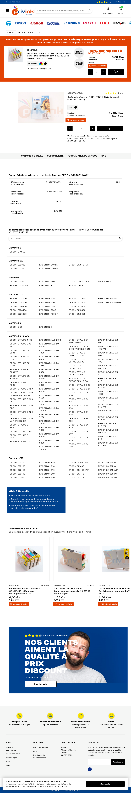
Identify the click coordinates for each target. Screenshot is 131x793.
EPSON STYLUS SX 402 (108, 354)
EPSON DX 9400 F (107, 298)
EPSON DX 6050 (47, 306)
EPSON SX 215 (47, 470)
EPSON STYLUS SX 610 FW (108, 444)
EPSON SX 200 (17, 478)
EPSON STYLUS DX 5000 (49, 370)
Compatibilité (55, 156)
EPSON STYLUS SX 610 (108, 437)
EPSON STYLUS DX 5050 (49, 377)
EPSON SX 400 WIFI (79, 462)
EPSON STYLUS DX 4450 (49, 364)
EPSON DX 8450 (77, 314)
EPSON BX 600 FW (49, 269)
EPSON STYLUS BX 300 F (20, 351)
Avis (103, 156)
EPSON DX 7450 (77, 306)
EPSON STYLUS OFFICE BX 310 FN (78, 367)
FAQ (8, 761)
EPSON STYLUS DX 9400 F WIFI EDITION (79, 347)
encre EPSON (31, 32)
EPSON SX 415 (76, 478)
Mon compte (11, 758)
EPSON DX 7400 (77, 302)
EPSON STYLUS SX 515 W (108, 418)
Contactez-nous (13, 2)
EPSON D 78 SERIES (79, 282)
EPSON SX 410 (76, 474)
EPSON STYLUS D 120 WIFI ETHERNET (21, 419)
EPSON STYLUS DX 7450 (49, 428)
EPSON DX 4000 (18, 298)
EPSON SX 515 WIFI (108, 470)
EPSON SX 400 (47, 478)
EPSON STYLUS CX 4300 (20, 383)
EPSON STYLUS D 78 (20, 431)
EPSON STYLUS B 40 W (20, 345)
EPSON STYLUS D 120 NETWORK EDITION (21, 394)
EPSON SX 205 (47, 462)
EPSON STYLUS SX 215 (79, 439)
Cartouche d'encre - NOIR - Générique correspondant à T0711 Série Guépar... (72, 591)
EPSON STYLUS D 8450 (19, 436)
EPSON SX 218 (47, 474)
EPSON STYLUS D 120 (21, 389)
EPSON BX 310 (17, 269)
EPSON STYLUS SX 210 (79, 432)
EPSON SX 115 (17, 474)
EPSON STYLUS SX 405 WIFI (108, 367)
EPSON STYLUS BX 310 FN (20, 364)
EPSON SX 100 (17, 462)
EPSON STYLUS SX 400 (108, 341)
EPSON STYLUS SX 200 (79, 419)
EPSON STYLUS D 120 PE (21, 400)
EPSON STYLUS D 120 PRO (21, 406)
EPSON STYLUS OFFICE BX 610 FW (78, 379)
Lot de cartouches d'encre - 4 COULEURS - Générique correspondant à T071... (24, 591)
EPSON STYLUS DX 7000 (49, 403)
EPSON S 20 (16, 327)
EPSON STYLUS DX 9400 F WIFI (79, 341)
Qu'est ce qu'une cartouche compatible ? (32, 495)
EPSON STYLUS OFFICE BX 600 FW (78, 373)
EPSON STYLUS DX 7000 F (49, 409)
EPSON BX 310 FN (48, 265)
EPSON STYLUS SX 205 (79, 426)
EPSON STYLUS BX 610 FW (20, 377)
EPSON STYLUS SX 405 (108, 360)
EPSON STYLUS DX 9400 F (49, 448)
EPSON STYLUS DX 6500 (49, 396)
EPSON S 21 (45, 327)
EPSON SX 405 (76, 466)
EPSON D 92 (104, 282)
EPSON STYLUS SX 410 (108, 373)
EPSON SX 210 (47, 466)
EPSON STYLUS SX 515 (108, 412)
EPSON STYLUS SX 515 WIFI (108, 424)
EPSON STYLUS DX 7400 (49, 422)
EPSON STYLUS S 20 (79, 385)
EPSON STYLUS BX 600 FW (20, 370)
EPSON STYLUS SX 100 (79, 394)
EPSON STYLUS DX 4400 (49, 358)
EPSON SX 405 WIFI (79, 470)
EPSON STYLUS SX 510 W (108, 399)
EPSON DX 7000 (47, 310)
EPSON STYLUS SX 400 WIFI (108, 347)
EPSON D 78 (45, 285)
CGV (35, 751)
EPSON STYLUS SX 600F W (108, 431)
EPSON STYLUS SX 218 (79, 445)
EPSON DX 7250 (77, 298)
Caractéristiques (32, 156)
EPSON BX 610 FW (78, 265)
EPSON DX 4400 (18, 306)
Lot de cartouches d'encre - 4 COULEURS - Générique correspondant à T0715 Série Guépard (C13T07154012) (49, 56)
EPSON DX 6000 (47, 302)
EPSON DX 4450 (18, 310)
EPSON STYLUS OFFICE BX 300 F (77, 360)
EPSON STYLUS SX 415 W (108, 386)
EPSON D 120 (17, 282)
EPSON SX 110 (17, 470)
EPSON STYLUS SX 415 (108, 379)
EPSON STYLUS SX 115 (79, 413)
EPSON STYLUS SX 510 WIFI (108, 405)
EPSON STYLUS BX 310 (20, 358)
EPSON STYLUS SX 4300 (108, 392)
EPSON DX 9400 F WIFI (110, 302)
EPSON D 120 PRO (19, 285)
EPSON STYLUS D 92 (50, 340)
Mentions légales (40, 747)
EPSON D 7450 (47, 282)
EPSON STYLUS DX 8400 (49, 435)
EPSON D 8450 (76, 285)
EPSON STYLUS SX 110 (79, 406)
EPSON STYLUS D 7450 (19, 426)
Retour (12, 32)
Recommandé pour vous (82, 156)
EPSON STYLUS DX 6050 (49, 390)
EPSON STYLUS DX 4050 (49, 351)
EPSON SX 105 (17, 466)
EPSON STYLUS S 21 (79, 389)
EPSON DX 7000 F (48, 314)
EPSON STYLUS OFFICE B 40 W (77, 354)
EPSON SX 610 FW (107, 478)
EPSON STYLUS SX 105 (79, 400)
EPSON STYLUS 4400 (21, 340)
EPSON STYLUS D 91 (20, 441)
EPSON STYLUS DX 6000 (49, 383)
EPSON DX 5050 (47, 298)
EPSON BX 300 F (18, 265)
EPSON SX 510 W (107, 462)
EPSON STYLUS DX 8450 (49, 441)
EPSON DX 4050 (18, 302)
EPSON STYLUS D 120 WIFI (21, 413)
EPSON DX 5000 (18, 314)
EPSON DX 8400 (77, 310)
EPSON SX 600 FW (107, 474)
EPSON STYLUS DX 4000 (49, 345)
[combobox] (65, 238)
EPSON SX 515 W (107, 466)
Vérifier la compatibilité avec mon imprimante (95, 138)
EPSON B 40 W (17, 252)
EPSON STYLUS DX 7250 (49, 415)
